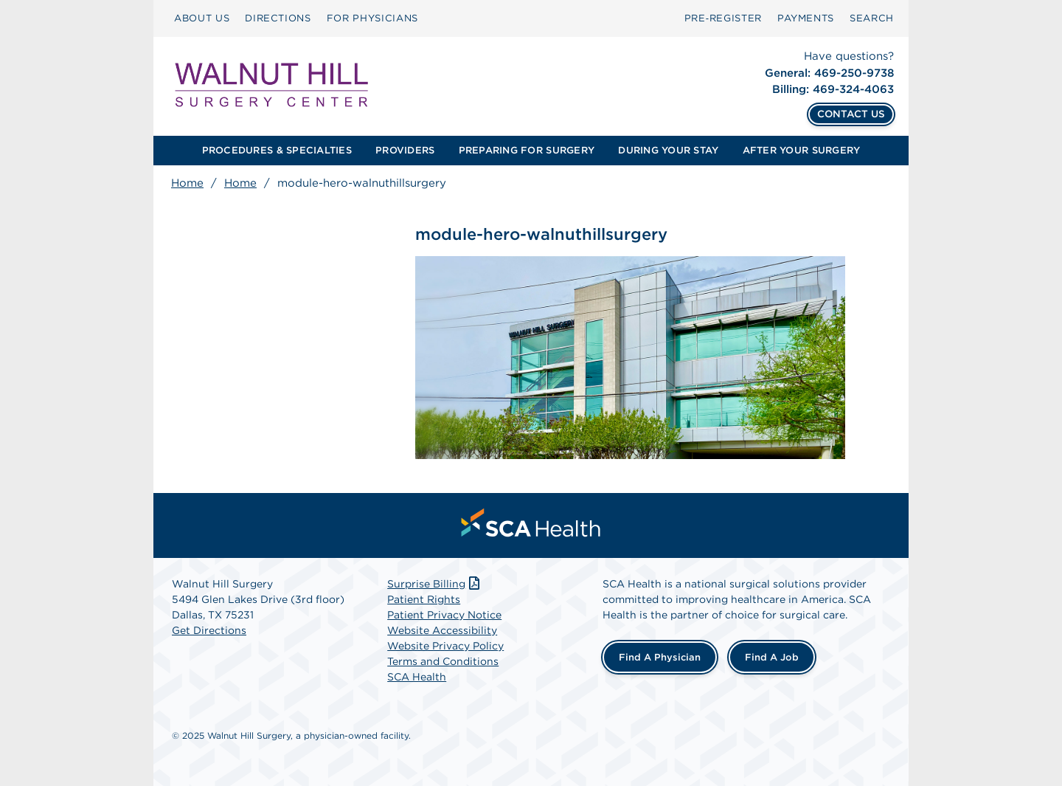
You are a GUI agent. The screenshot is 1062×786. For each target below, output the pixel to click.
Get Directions (209, 630)
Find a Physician (660, 657)
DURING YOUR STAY (668, 150)
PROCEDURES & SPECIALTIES (277, 150)
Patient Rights (423, 599)
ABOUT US (201, 18)
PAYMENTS (805, 18)
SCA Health (416, 677)
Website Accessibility (442, 630)
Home (187, 183)
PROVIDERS (404, 150)
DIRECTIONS (278, 18)
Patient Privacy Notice (444, 615)
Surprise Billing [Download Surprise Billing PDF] (434, 584)
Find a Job (772, 657)
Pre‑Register (723, 18)
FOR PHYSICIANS (372, 18)
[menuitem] (201, 18)
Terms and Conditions (443, 661)
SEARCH (872, 18)
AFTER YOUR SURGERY (802, 150)
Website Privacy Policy (445, 646)
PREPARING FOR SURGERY (526, 150)
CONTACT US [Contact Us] (851, 114)
